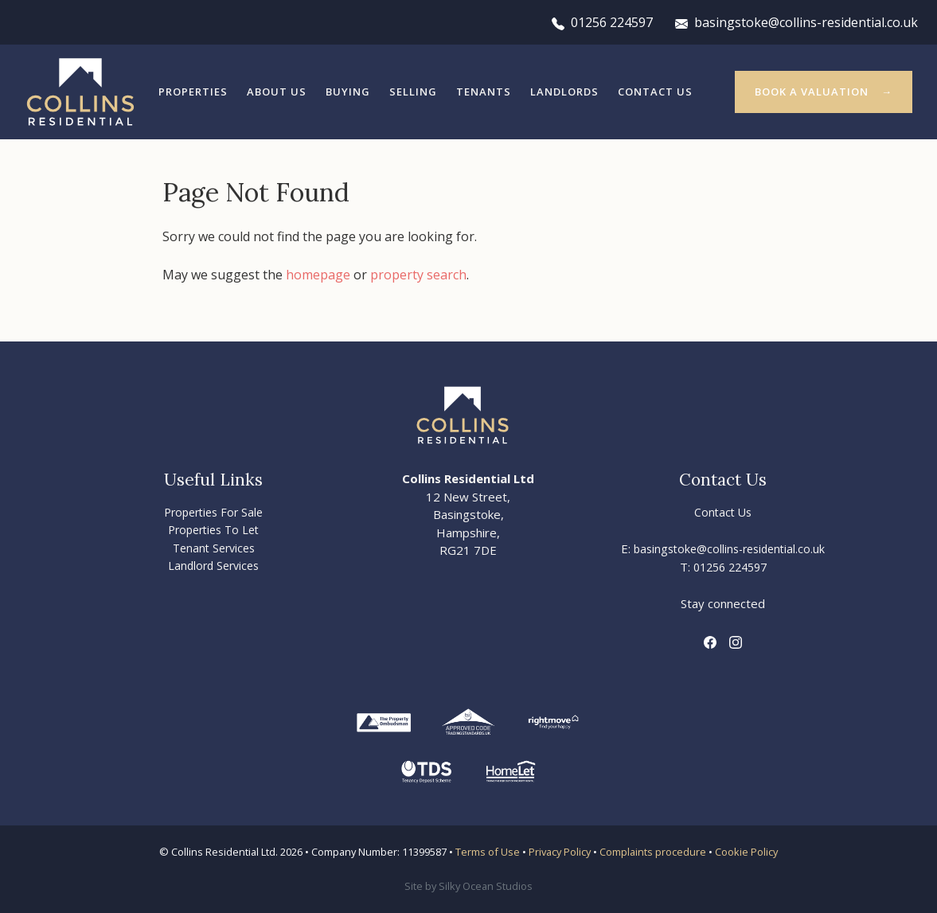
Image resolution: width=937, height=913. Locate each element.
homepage (318, 274)
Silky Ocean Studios (486, 886)
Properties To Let (213, 529)
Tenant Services (214, 548)
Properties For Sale (213, 512)
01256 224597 (602, 22)
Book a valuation (812, 91)
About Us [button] (276, 91)
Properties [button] (193, 91)
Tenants (483, 91)
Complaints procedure (652, 852)
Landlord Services (213, 565)
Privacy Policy (560, 852)
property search (418, 274)
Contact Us (655, 91)
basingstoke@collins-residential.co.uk (796, 22)
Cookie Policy (746, 852)
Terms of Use (487, 852)
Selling (413, 91)
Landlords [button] (564, 91)
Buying (348, 91)
